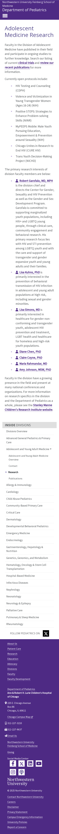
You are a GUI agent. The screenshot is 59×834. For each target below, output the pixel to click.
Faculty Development (18, 679)
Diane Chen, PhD (30, 352)
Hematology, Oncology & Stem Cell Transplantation (26, 567)
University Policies (17, 822)
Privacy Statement (17, 811)
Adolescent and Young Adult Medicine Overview (28, 457)
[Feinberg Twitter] (21, 763)
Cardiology (12, 492)
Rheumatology (14, 624)
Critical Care (13, 512)
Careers (11, 801)
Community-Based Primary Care (24, 505)
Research (12, 653)
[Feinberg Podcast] (21, 772)
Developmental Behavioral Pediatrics (27, 526)
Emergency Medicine (18, 533)
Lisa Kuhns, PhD (29, 272)
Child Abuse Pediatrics (19, 499)
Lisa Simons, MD (29, 310)
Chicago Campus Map (18, 716)
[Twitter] (46, 633)
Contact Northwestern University (25, 796)
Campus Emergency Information (25, 817)
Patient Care (14, 648)
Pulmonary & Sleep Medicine (22, 617)
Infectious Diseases (17, 582)
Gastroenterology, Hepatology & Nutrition (24, 549)
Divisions (12, 668)
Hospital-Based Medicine (20, 576)
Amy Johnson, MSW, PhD (35, 369)
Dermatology (13, 519)
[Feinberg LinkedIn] (30, 763)
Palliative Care (14, 610)
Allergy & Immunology (18, 485)
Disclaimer (13, 806)
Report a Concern (16, 827)
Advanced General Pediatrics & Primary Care (28, 440)
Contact (13, 465)
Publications (15, 478)
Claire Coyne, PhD (30, 358)
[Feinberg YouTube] (39, 763)
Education (12, 658)
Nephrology (13, 589)
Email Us (12, 735)
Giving (10, 752)
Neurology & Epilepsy (18, 603)
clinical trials (26, 63)
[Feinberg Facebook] (13, 763)
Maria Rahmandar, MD (33, 363)
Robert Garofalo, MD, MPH (36, 181)
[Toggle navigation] (5, 15)
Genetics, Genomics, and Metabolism (27, 558)
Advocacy (12, 663)
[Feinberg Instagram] (13, 772)
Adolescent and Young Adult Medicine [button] (27, 449)
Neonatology (13, 596)
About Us (12, 643)
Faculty (11, 673)
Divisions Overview (16, 431)
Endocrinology (14, 540)
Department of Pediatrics (24, 9)
